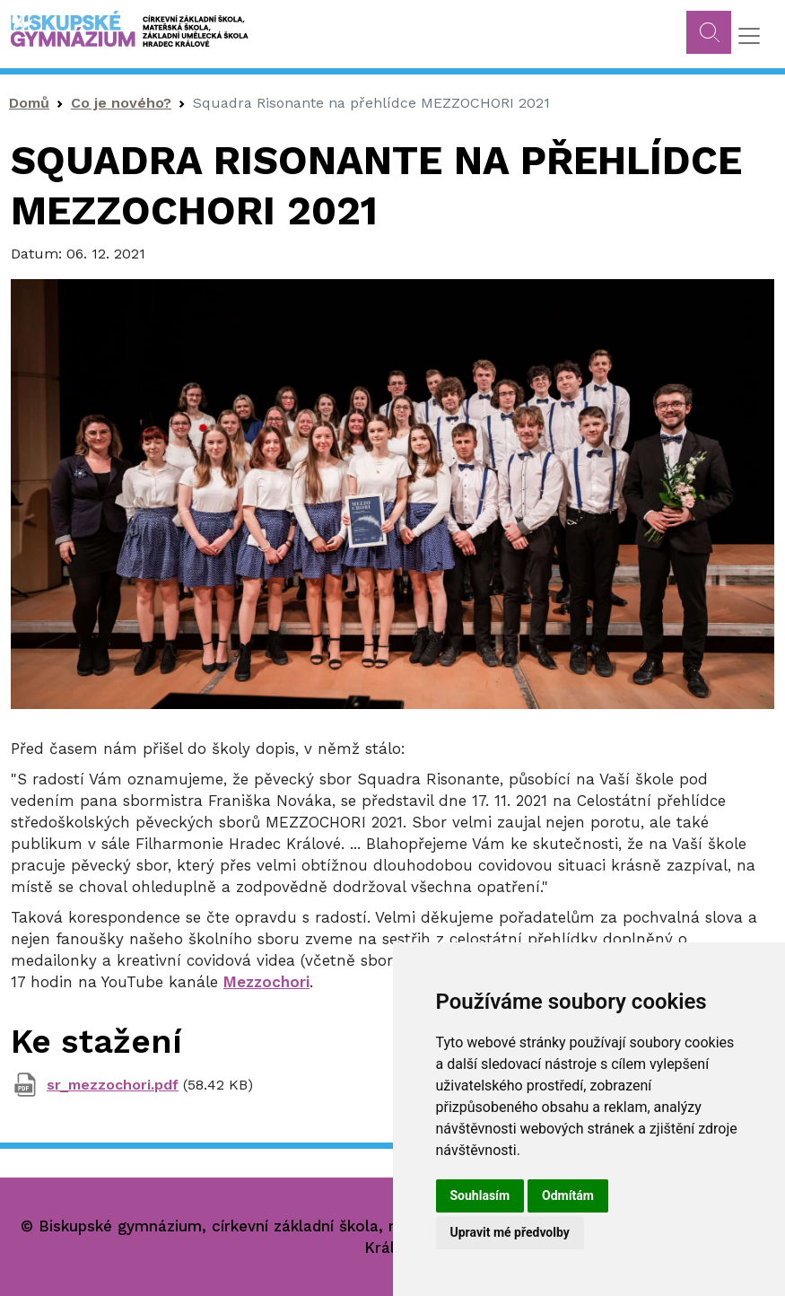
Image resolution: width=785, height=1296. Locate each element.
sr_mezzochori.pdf (113, 1084)
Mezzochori (266, 982)
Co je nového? (121, 102)
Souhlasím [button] (480, 1195)
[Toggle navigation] (749, 36)
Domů (29, 102)
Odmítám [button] (568, 1195)
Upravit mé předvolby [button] (510, 1232)
